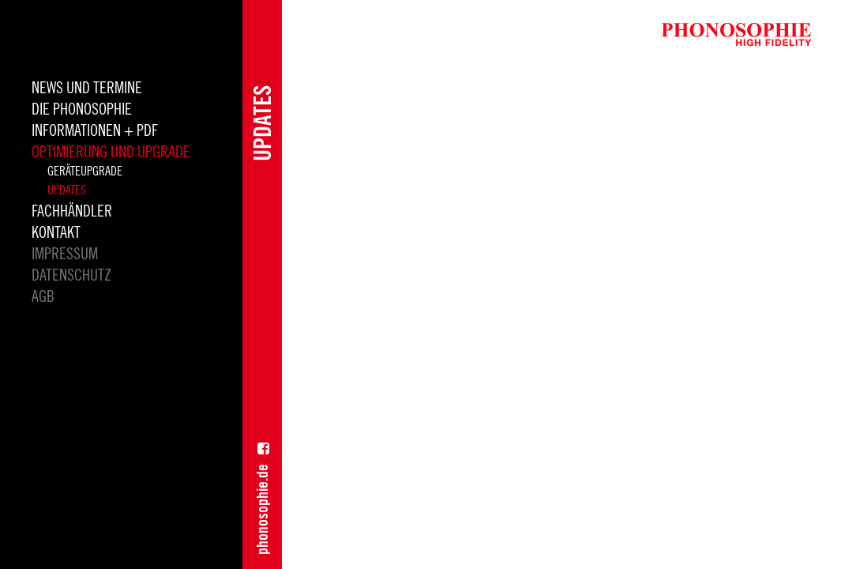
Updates (66, 190)
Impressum (65, 254)
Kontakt (56, 233)
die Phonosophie (82, 110)
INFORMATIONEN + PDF (95, 131)
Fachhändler (72, 212)
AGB (43, 297)
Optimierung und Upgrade (111, 152)
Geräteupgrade (84, 171)
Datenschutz (71, 276)
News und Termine (87, 88)
